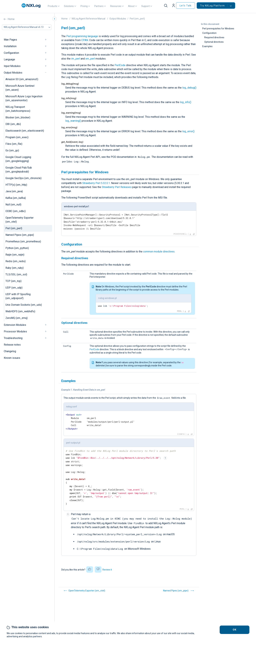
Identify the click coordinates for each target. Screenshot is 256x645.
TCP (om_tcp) (13, 281)
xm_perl (90, 58)
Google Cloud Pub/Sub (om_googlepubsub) (18, 169)
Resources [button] (115, 6)
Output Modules (13, 72)
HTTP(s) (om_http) (16, 184)
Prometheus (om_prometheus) (23, 241)
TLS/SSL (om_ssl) (16, 274)
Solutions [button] (69, 6)
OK (234, 629)
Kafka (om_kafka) (15, 198)
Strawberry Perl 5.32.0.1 (96, 183)
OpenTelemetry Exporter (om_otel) (19, 219)
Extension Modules (15, 324)
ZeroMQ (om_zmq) (16, 318)
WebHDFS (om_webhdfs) (20, 311)
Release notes (12, 344)
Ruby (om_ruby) (14, 267)
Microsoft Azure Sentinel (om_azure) (19, 87)
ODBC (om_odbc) (15, 211)
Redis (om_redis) (15, 261)
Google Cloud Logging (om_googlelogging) (18, 159)
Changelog (10, 351)
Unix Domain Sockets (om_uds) (23, 304)
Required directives (214, 37)
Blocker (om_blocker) (17, 117)
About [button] (131, 6)
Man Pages (10, 39)
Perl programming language (82, 36)
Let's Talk (186, 5)
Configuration (11, 52)
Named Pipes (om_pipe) (19, 234)
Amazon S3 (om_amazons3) (21, 79)
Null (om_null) (13, 204)
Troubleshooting (13, 338)
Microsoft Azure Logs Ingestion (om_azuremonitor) (23, 98)
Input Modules (12, 66)
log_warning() (73, 120)
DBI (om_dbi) (13, 124)
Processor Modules (15, 331)
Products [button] (52, 6)
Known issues (12, 357)
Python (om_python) (17, 248)
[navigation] (47, 39)
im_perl (75, 58)
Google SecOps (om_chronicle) (23, 178)
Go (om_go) (12, 150)
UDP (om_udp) (13, 287)
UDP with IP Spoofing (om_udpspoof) (18, 296)
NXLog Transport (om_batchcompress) (17, 108)
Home (11, 19)
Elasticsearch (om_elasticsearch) (24, 130)
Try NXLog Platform (213, 5)
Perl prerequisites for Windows (218, 28)
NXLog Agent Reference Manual (88, 18)
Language (9, 59)
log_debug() (189, 87)
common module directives (159, 251)
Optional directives (214, 42)
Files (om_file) (13, 143)
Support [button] (145, 6)
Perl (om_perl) (13, 228)
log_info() (185, 102)
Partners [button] (98, 6)
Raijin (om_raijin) (14, 254)
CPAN (84, 40)
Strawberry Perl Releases (117, 187)
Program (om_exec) (16, 137)
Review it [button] (107, 569)
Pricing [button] (84, 6)
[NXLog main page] (31, 5)
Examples (207, 46)
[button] (174, 5)
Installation (10, 46)
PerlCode (120, 65)
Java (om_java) (14, 191)
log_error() (188, 131)
